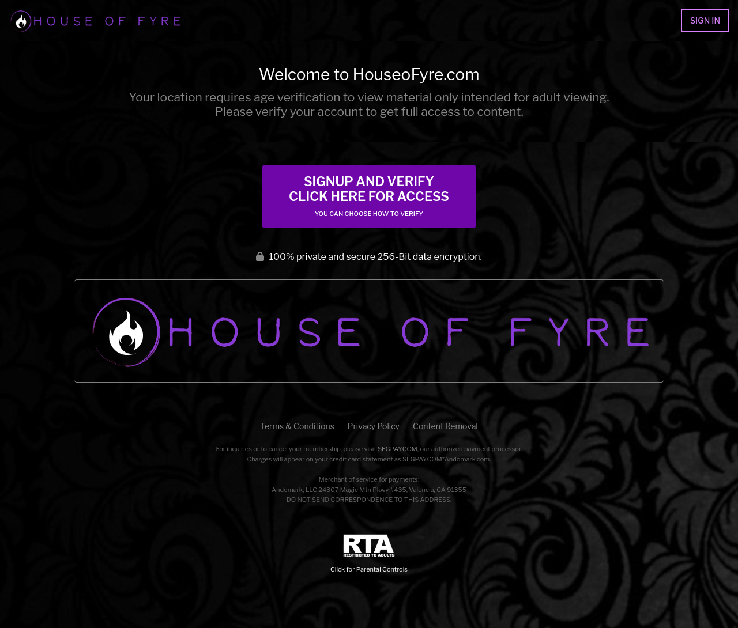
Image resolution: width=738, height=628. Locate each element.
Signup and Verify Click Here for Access (369, 196)
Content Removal (445, 426)
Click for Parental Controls (369, 554)
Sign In (705, 20)
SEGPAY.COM (397, 449)
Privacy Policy (374, 426)
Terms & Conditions (297, 426)
